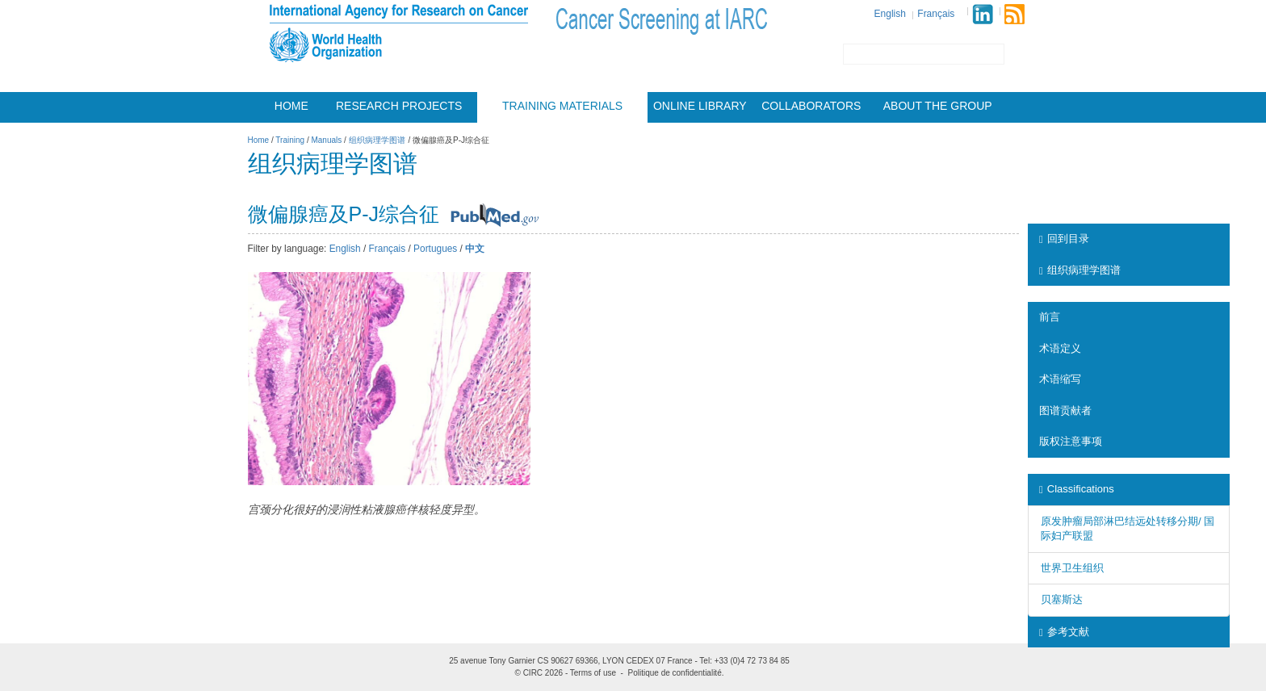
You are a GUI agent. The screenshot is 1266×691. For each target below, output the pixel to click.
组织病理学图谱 (1080, 270)
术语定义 (1060, 348)
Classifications (1076, 489)
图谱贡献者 (1065, 410)
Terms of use (593, 672)
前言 (1049, 317)
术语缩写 (1060, 379)
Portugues (435, 248)
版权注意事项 (1070, 441)
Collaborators (811, 105)
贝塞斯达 (1062, 599)
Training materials (562, 105)
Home (291, 105)
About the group (937, 105)
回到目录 (1064, 238)
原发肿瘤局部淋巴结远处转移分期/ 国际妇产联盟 (1127, 528)
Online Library (700, 105)
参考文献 (1064, 632)
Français (935, 13)
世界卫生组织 (1072, 568)
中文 (474, 248)
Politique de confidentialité (675, 672)
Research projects (399, 105)
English (890, 13)
